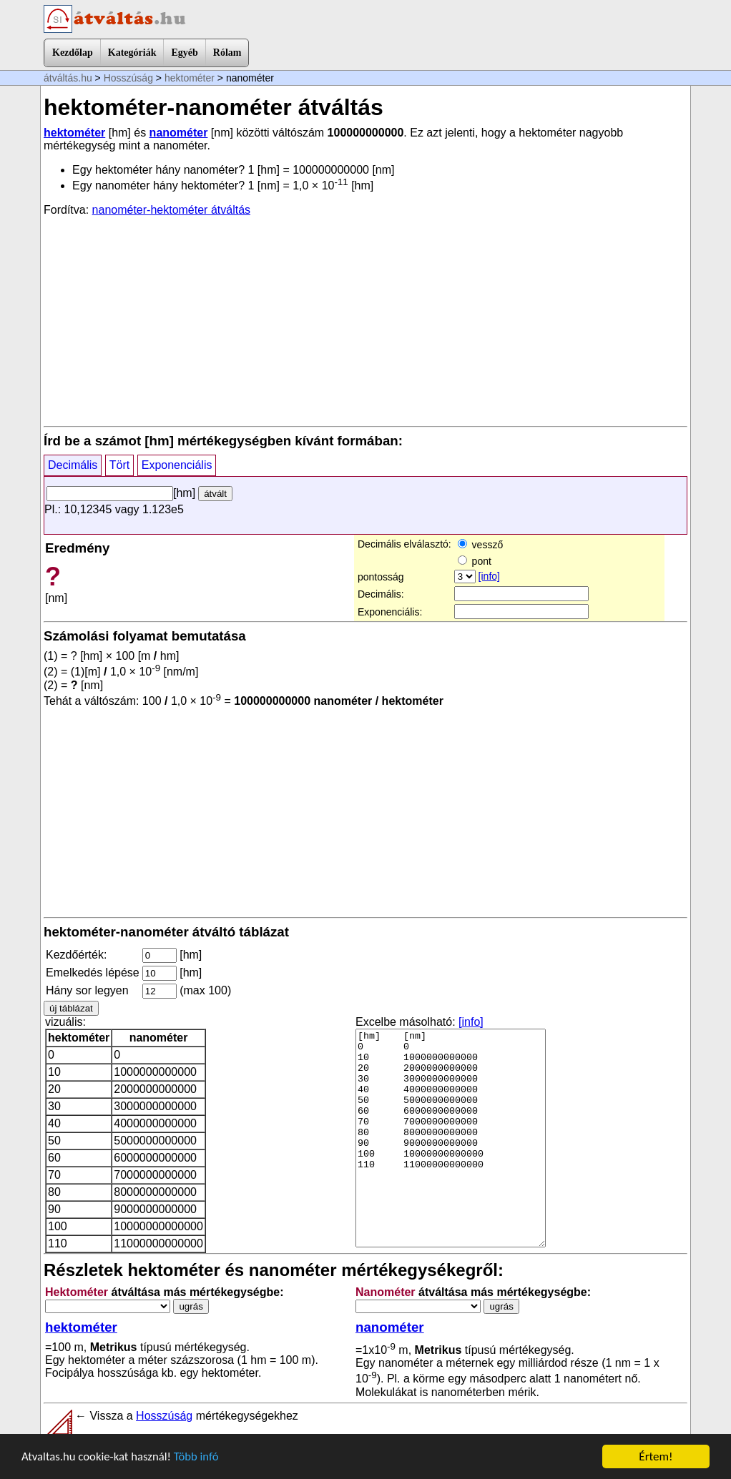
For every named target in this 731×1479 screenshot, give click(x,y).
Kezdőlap (72, 52)
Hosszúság (128, 78)
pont (474, 561)
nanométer (178, 133)
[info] (489, 576)
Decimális (72, 465)
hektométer (190, 78)
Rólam (227, 52)
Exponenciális (177, 465)
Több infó (199, 1457)
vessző (480, 544)
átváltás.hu (68, 78)
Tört (119, 465)
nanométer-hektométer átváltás (171, 210)
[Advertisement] (365, 320)
